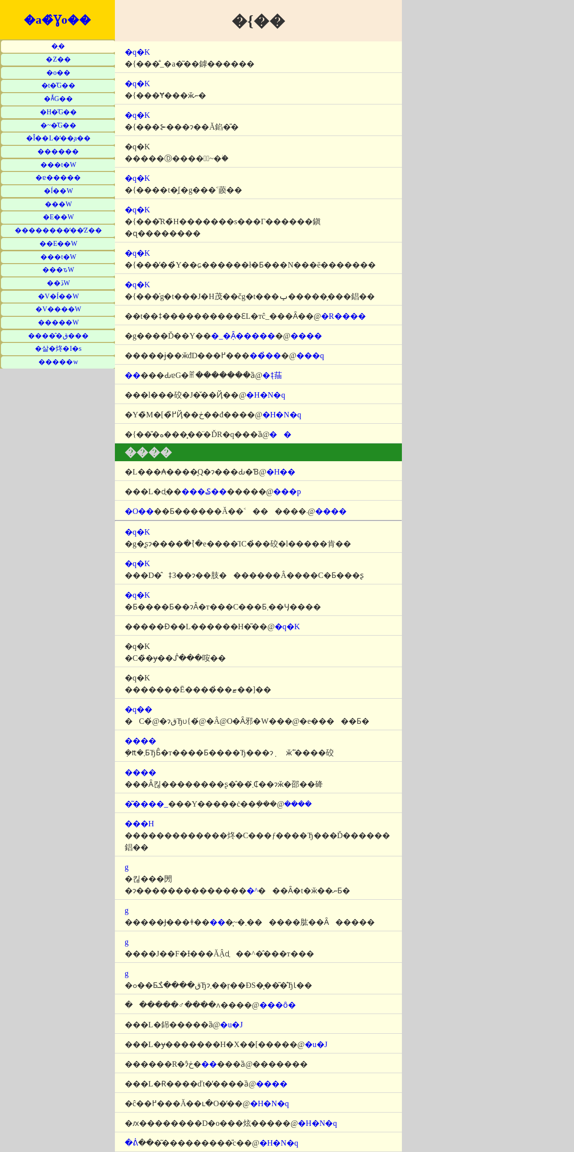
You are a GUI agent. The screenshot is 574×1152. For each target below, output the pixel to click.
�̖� (58, 46)
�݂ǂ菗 (272, 375)
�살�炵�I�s (58, 348)
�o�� (58, 72)
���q (310, 355)
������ (58, 151)
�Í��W (58, 191)
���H (139, 823)
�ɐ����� (58, 177)
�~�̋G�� (58, 125)
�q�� (138, 709)
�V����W (58, 309)
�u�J (231, 1024)
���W (58, 204)
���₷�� (204, 491)
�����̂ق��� (58, 335)
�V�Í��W (58, 296)
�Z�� (58, 59)
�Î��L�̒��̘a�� (58, 138)
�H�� (281, 472)
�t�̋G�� (58, 85)
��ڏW (58, 283)
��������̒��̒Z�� (58, 230)
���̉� (265, 355)
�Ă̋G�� (58, 98)
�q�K (137, 52)
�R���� (343, 316)
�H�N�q (265, 395)
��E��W (58, 243)
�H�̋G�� (58, 112)
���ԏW (58, 269)
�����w (58, 362)
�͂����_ (146, 804)
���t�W (58, 165)
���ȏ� (277, 1005)
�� (133, 375)
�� (280, 434)
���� (306, 336)
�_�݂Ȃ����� (243, 336)
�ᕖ (131, 1143)
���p (287, 491)
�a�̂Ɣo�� (57, 19)
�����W (58, 322)
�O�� (139, 511)
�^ (252, 890)
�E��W (58, 217)
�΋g (127, 867)
